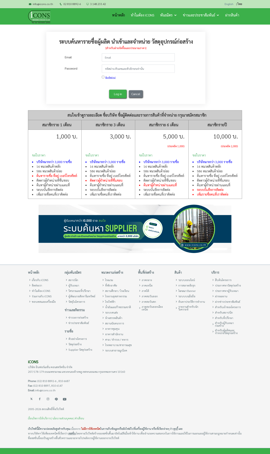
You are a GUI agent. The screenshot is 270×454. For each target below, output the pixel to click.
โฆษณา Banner (187, 290)
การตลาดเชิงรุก (186, 285)
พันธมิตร (166, 15)
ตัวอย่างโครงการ (77, 338)
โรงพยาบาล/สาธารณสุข (118, 345)
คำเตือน (79, 418)
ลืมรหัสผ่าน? (110, 76)
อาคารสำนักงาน (114, 334)
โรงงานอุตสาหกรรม (116, 296)
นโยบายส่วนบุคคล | (63, 418)
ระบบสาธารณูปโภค (116, 350)
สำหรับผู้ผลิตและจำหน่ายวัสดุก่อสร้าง (226, 331)
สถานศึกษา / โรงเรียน (117, 290)
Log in (118, 93)
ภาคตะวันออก (150, 296)
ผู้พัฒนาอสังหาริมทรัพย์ (81, 296)
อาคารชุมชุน (112, 328)
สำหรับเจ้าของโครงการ (228, 307)
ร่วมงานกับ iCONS (42, 296)
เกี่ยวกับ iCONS (40, 280)
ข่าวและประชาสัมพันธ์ (199, 15)
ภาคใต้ (145, 290)
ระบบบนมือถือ (186, 296)
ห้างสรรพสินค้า (113, 317)
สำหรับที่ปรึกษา (224, 317)
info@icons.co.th (43, 4)
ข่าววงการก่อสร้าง (78, 317)
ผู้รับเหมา (73, 285)
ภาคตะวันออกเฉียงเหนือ (152, 308)
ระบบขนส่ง (111, 312)
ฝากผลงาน (221, 296)
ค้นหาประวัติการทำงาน (191, 301)
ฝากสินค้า (232, 15)
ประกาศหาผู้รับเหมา (226, 290)
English (229, 4)
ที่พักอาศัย (111, 285)
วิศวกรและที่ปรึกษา (79, 290)
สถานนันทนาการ (114, 323)
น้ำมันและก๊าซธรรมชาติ (118, 307)
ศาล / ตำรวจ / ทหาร (116, 339)
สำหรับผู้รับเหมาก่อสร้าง (224, 324)
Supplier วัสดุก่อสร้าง (80, 349)
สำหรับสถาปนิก (224, 312)
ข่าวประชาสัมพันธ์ (78, 322)
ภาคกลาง (147, 280)
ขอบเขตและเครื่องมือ (44, 301)
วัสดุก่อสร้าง (75, 344)
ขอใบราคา (38, 155)
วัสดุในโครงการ (76, 301)
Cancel (135, 93)
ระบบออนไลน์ (186, 280)
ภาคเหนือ (147, 285)
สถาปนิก (73, 280)
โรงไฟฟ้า (110, 301)
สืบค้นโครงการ (223, 280)
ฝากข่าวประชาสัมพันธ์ (227, 301)
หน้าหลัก (118, 15)
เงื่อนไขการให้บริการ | (40, 418)
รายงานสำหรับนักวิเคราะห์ (188, 308)
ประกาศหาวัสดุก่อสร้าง (228, 285)
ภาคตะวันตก (149, 301)
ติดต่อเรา (37, 285)
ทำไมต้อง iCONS (142, 15)
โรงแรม (109, 280)
